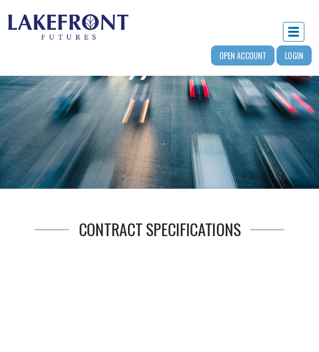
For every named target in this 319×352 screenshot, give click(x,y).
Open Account (243, 56)
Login (294, 56)
